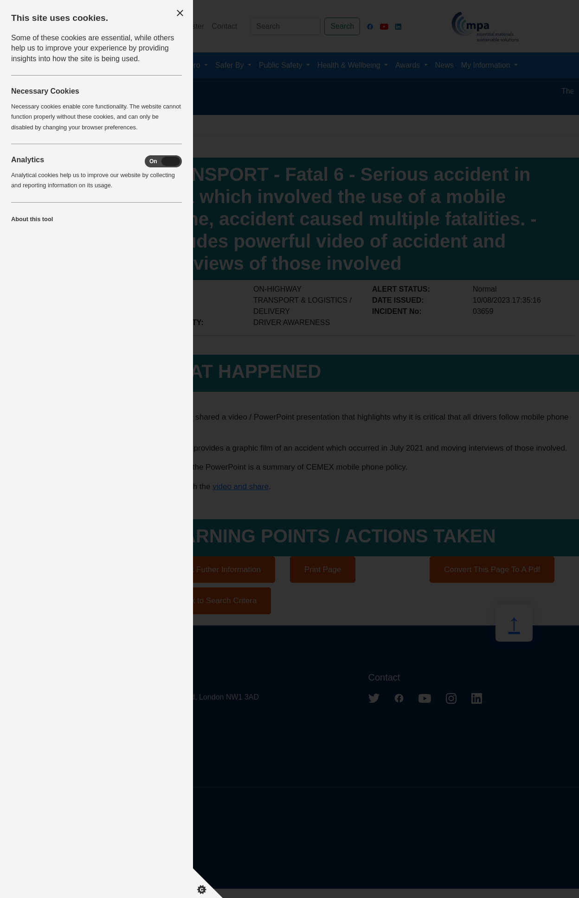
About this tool (32, 219)
